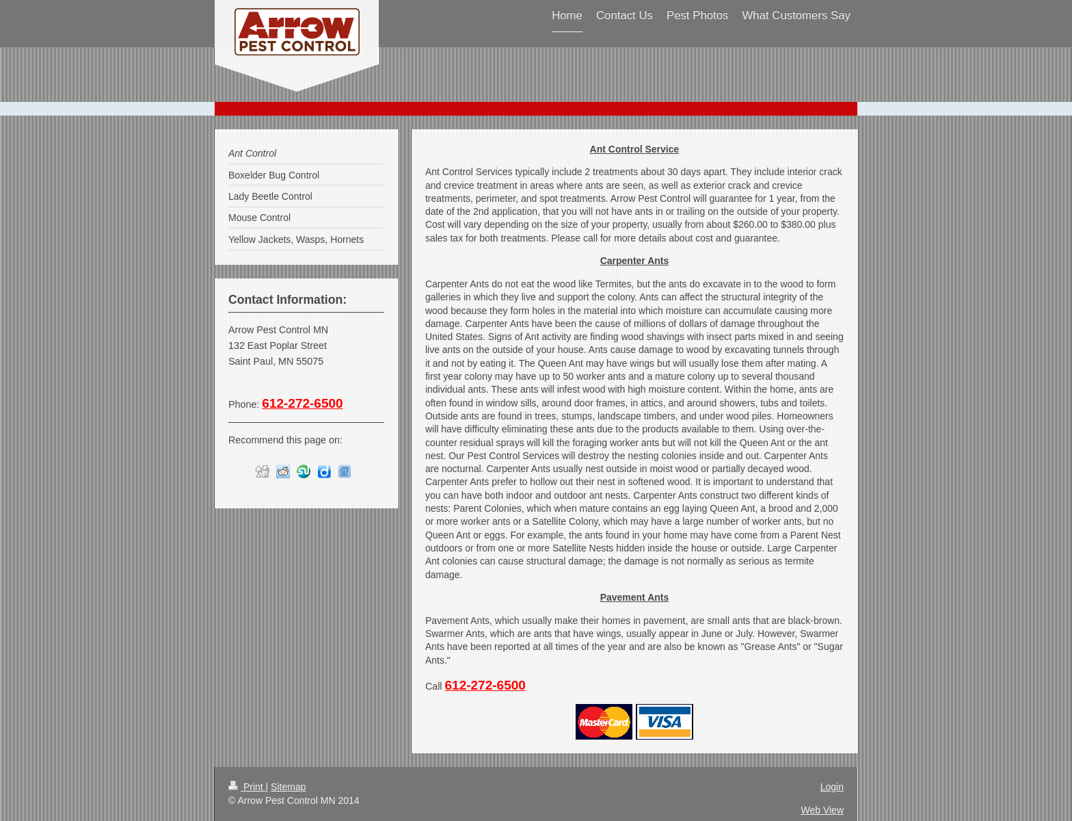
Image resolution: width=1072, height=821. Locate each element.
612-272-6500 (485, 685)
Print (247, 786)
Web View (822, 810)
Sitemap (288, 786)
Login (832, 786)
